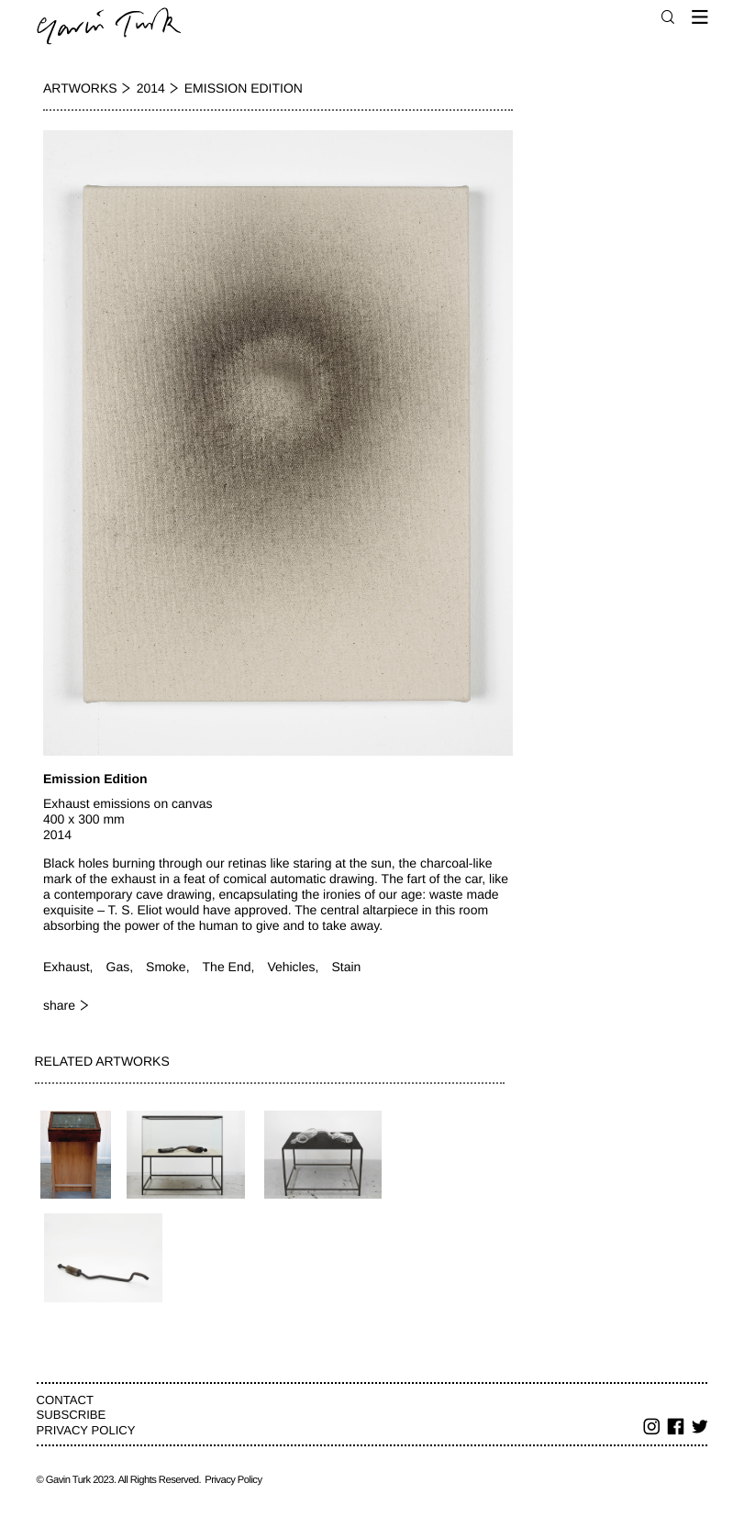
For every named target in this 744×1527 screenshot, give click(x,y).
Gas (118, 966)
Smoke (166, 966)
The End (227, 966)
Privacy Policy (86, 1430)
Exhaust (66, 966)
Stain (346, 966)
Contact (65, 1400)
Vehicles (291, 966)
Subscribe (71, 1415)
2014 (151, 88)
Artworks (80, 88)
